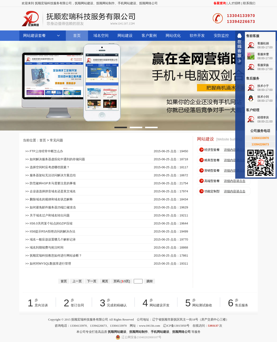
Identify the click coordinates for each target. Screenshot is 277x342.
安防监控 (221, 36)
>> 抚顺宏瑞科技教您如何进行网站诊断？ (53, 255)
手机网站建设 (127, 3)
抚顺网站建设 (84, 3)
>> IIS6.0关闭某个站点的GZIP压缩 (48, 223)
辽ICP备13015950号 (176, 325)
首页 (77, 36)
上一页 (77, 281)
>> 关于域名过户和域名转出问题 (47, 215)
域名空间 (101, 36)
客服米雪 (263, 54)
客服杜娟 (263, 43)
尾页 (105, 281)
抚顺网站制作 (105, 3)
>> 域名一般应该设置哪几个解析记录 (50, 239)
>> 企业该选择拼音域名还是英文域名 (50, 191)
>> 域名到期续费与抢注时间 (44, 247)
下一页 (91, 281)
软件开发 (197, 36)
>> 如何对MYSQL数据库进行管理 (48, 263)
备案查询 (220, 3)
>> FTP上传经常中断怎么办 (44, 151)
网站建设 (125, 36)
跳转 (150, 281)
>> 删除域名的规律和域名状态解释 (49, 199)
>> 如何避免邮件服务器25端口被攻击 (50, 207)
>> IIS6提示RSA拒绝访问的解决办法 (50, 231)
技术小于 (263, 86)
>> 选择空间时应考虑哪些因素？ (47, 167)
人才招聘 (234, 3)
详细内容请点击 (234, 150)
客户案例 (149, 36)
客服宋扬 (263, 65)
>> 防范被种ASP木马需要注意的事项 (50, 183)
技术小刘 (263, 96)
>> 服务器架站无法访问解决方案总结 (50, 175)
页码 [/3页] (121, 281)
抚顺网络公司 (148, 3)
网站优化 (173, 36)
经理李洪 (263, 117)
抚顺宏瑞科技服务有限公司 (78, 18)
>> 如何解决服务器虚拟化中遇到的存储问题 (55, 159)
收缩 (239, 50)
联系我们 (249, 3)
